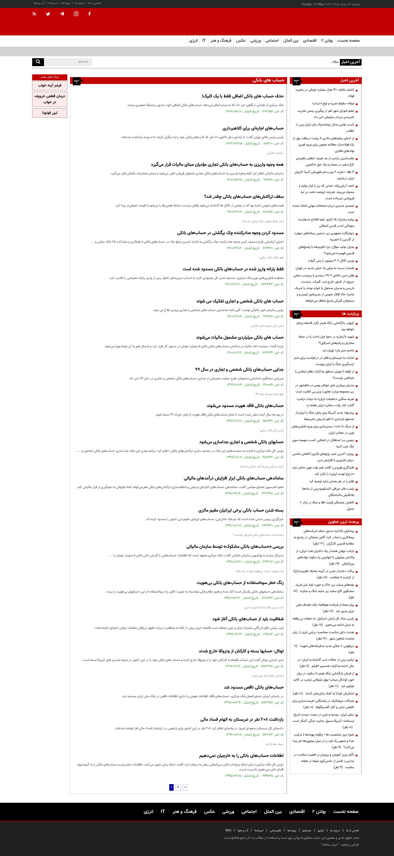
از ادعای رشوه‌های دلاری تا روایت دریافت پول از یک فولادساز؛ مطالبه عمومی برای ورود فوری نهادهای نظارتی (323, 144)
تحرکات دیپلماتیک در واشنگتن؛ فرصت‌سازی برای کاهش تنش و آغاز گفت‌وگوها (323, 704)
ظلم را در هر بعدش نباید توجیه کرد (331, 481)
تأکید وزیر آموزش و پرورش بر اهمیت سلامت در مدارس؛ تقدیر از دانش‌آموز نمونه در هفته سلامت (324, 761)
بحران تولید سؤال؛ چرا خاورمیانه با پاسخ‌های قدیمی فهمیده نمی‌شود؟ (326, 250)
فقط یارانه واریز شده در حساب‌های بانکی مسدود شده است (233, 269)
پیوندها (66, 3)
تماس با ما (94, 3)
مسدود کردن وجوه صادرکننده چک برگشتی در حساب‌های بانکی (230, 233)
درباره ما (79, 3)
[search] (38, 62)
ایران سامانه (329, 844)
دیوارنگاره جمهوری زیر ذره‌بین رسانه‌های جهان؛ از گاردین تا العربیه (324, 236)
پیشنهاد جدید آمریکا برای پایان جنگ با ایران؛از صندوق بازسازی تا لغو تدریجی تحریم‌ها (324, 416)
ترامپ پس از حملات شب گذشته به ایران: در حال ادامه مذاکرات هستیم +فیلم (325, 663)
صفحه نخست (348, 41)
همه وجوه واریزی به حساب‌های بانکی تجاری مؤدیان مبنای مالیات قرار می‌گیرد (217, 164)
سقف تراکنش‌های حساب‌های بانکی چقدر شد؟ (244, 196)
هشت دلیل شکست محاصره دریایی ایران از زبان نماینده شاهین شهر (323, 635)
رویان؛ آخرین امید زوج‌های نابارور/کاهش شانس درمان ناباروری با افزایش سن (323, 457)
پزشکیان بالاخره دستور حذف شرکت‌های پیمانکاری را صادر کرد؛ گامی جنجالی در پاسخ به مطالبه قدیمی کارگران (324, 537)
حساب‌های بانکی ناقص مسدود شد (254, 687)
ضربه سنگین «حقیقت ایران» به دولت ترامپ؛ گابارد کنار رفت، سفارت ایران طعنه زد (325, 402)
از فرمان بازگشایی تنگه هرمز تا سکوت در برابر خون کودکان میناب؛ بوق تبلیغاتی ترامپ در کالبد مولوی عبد (323, 680)
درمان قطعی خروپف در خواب (49, 99)
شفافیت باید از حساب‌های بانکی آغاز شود (248, 619)
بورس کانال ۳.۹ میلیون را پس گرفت (331, 260)
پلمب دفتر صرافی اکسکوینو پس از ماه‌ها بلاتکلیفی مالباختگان (328, 492)
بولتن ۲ (327, 41)
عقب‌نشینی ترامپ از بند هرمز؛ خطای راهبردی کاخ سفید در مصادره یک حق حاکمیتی (325, 161)
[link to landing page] (334, 21)
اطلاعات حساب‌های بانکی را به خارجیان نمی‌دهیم (241, 756)
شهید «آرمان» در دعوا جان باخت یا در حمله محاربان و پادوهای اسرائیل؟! (326, 340)
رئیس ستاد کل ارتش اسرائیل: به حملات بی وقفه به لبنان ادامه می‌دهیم (323, 621)
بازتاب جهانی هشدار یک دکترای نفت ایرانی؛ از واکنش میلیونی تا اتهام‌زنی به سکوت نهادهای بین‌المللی (325, 557)
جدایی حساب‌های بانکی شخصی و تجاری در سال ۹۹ (239, 369)
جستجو (307, 830)
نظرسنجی (275, 830)
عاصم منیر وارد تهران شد (338, 350)
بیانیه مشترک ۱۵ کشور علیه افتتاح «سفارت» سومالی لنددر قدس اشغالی (326, 222)
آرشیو (321, 830)
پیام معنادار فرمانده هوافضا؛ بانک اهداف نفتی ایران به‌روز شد (325, 608)
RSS (228, 830)
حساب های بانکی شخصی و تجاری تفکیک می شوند (240, 301)
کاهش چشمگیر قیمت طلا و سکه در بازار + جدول (327, 505)
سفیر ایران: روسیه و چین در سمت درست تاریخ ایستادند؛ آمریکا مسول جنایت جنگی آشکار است (323, 721)
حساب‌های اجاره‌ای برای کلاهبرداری (253, 128)
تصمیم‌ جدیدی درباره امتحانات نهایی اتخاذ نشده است (323, 209)
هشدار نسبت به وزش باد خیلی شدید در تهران (325, 268)
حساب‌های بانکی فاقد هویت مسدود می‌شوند (245, 406)
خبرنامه (52, 3)
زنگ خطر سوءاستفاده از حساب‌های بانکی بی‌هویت (240, 583)
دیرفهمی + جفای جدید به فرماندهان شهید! (324, 649)
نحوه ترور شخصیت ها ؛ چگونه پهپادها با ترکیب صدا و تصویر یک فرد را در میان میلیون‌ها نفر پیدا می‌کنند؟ (323, 741)
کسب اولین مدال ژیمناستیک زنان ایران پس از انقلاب (325, 127)
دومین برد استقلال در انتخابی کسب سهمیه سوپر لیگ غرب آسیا (323, 443)
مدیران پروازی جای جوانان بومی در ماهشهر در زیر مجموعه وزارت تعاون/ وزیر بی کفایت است (324, 388)
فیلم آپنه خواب (49, 86)
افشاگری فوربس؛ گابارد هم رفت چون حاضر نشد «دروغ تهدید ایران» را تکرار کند (323, 470)
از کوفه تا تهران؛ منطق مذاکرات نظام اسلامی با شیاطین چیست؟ (324, 374)
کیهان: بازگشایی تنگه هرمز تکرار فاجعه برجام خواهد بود (325, 326)
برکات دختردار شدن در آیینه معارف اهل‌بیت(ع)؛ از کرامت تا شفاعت (323, 574)
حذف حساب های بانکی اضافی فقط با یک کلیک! (243, 96)
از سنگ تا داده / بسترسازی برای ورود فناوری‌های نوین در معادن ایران (323, 429)
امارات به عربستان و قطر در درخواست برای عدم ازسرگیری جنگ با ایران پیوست (324, 361)
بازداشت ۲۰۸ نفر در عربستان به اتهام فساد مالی (242, 719)
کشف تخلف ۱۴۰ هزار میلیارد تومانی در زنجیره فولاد (325, 93)
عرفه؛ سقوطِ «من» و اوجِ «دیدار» (333, 103)
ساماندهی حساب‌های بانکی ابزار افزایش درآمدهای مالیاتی (234, 478)
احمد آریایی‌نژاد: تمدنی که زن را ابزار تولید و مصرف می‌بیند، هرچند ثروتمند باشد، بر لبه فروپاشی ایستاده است (326, 192)
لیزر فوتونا (49, 113)
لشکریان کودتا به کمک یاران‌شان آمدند (323, 693)
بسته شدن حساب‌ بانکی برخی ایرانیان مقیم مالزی (241, 510)
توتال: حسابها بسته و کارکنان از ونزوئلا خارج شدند (241, 651)
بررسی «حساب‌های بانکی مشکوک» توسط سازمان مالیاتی (235, 546)
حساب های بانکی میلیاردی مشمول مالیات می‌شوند (240, 337)
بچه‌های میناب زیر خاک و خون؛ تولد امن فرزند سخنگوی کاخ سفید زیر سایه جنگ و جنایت (323, 591)
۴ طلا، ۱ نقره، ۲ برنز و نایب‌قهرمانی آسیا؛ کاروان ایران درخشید (324, 175)
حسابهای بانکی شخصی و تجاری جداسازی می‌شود (241, 442)
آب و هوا (39, 3)
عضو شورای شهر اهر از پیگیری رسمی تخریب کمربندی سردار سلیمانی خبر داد (325, 114)
